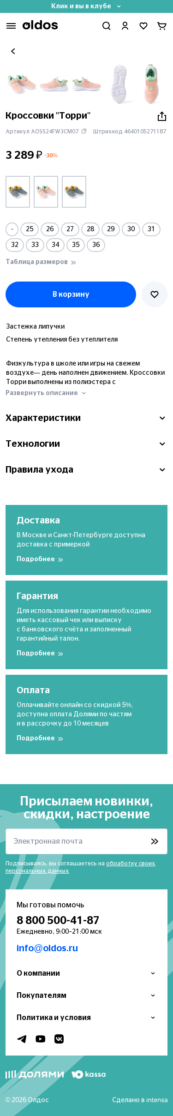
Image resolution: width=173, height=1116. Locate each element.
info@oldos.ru (47, 948)
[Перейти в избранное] (143, 25)
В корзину (71, 294)
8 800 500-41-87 (58, 920)
